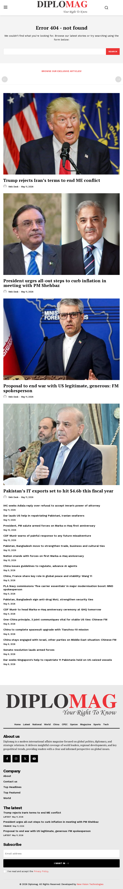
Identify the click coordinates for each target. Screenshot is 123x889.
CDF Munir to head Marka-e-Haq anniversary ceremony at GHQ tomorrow (52, 609)
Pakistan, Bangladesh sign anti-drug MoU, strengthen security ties (48, 599)
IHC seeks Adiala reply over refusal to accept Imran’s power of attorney (51, 505)
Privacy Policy (41, 871)
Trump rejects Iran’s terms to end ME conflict (51, 180)
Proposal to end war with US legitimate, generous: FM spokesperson (61, 388)
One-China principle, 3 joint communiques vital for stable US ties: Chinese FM (55, 619)
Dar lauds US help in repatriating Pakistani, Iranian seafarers (43, 515)
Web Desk (13, 186)
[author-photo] (5, 186)
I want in (61, 863)
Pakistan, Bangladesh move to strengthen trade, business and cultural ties (54, 545)
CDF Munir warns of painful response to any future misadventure (47, 535)
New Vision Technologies (90, 884)
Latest (7, 817)
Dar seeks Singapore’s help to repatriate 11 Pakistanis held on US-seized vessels (57, 659)
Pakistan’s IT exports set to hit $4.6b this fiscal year (58, 491)
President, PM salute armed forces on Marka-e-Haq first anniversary (49, 525)
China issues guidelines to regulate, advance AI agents (40, 566)
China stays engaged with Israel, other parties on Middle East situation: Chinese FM (59, 639)
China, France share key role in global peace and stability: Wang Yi (47, 576)
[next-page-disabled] (118, 79)
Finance (7, 826)
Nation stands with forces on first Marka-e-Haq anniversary (43, 556)
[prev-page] (5, 79)
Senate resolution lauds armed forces (28, 649)
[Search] (113, 51)
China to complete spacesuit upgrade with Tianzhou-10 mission (46, 629)
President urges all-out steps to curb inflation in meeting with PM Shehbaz (54, 283)
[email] (61, 854)
